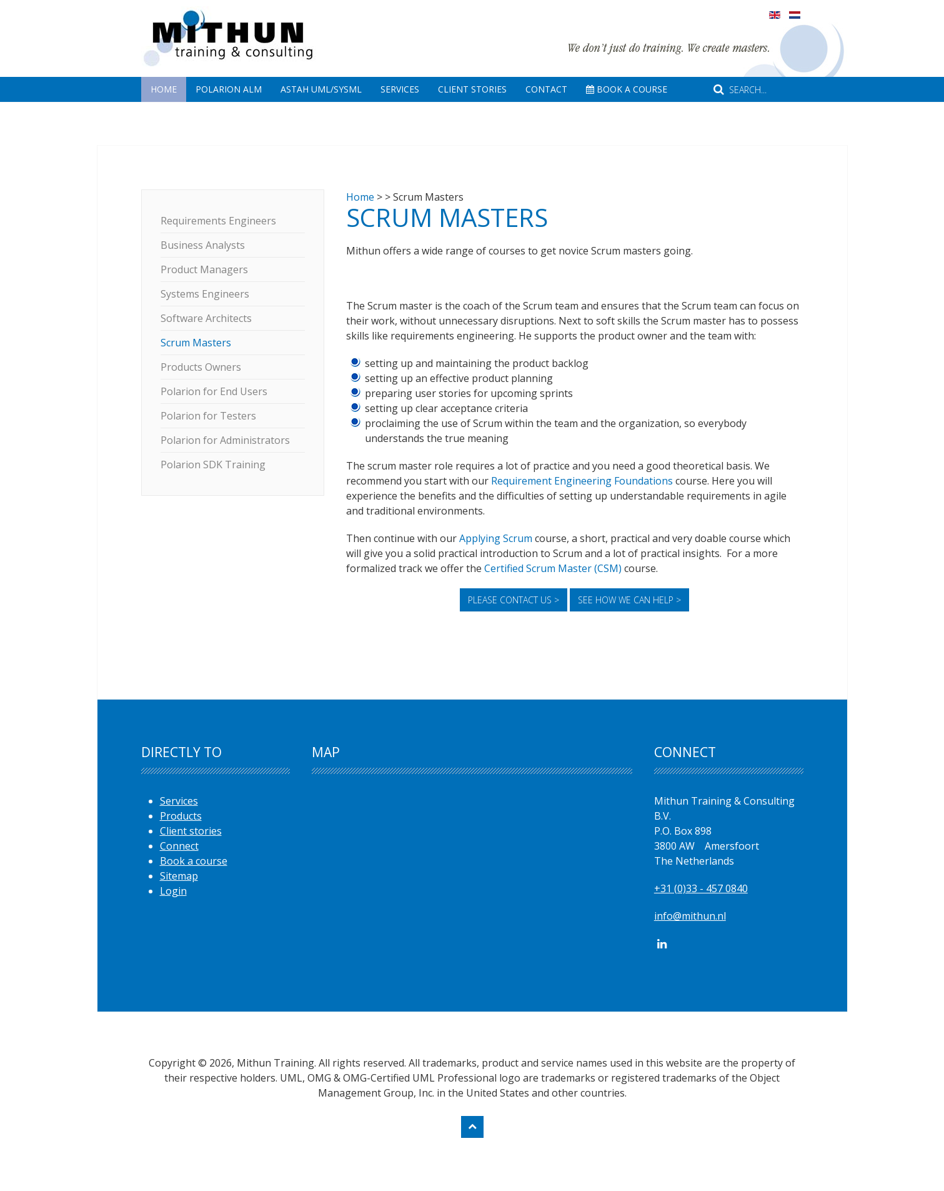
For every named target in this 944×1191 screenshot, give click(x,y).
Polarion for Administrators (225, 440)
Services (399, 89)
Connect (179, 846)
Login (173, 891)
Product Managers (204, 269)
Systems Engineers (205, 294)
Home (164, 89)
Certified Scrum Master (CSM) (553, 568)
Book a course (193, 861)
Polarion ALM (229, 89)
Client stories (191, 831)
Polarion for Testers (208, 416)
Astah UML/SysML (321, 89)
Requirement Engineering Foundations (582, 481)
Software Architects (206, 318)
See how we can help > (629, 600)
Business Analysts (203, 245)
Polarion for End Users (214, 391)
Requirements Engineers (218, 221)
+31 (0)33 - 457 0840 (701, 888)
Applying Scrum (495, 538)
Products (181, 816)
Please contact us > (513, 600)
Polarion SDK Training (213, 464)
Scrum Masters (196, 342)
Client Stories (472, 89)
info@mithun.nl (690, 916)
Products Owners (201, 367)
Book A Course (626, 89)
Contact (546, 89)
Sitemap (179, 876)
